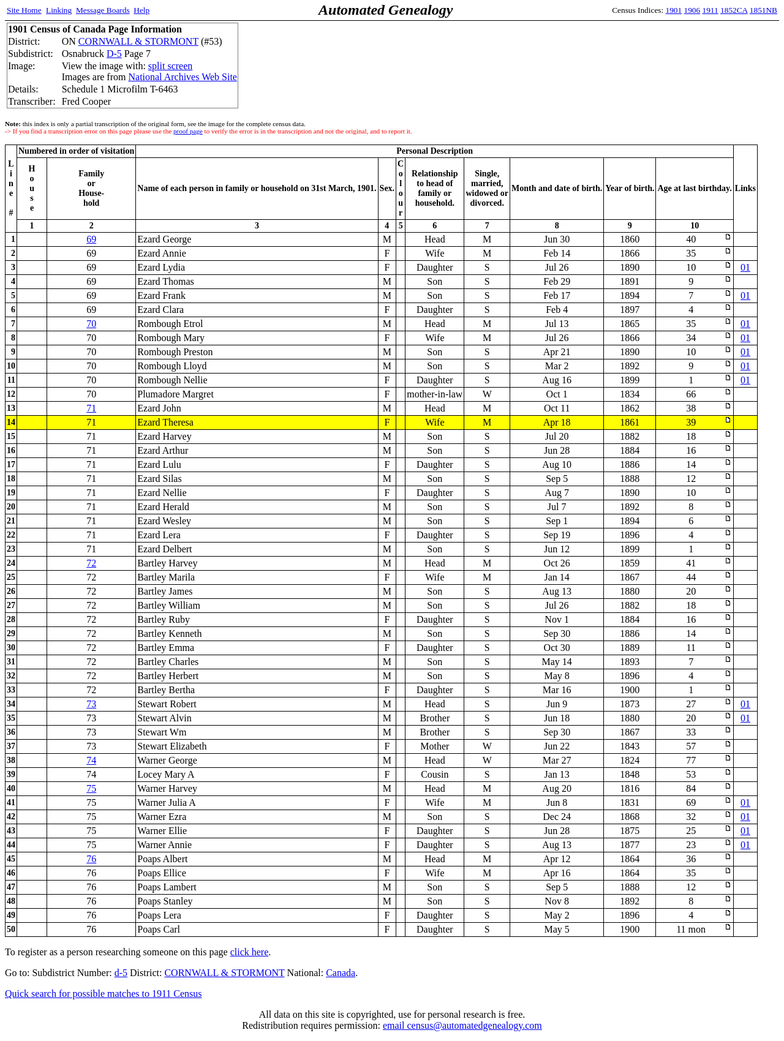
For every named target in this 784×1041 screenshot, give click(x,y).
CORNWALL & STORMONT (138, 41)
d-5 (121, 973)
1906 (692, 10)
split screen (170, 66)
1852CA (733, 10)
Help (141, 10)
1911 (710, 10)
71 (91, 408)
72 (91, 563)
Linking (59, 10)
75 (91, 788)
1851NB (763, 10)
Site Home (24, 10)
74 (91, 760)
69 (91, 239)
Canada (340, 973)
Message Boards (103, 10)
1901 (674, 10)
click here (249, 952)
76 (91, 859)
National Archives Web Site (182, 77)
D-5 (114, 53)
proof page (188, 131)
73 (91, 704)
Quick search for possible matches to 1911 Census (103, 993)
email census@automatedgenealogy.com (462, 1025)
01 (745, 267)
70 (91, 323)
